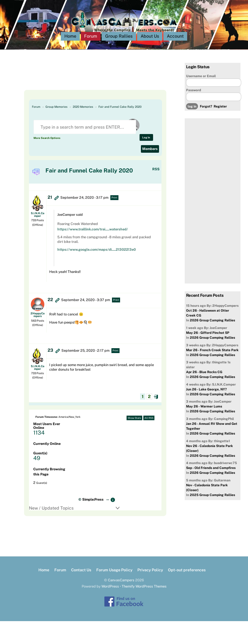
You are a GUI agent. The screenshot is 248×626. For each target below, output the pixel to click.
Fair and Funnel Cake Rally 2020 (119, 111)
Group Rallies (119, 41)
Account (175, 41)
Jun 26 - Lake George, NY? (206, 394)
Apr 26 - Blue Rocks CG (204, 377)
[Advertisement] (90, 81)
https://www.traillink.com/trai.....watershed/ (92, 234)
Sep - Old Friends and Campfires (211, 473)
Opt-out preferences (187, 574)
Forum (90, 41)
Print (114, 202)
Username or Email (201, 81)
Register (220, 111)
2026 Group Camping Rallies (212, 325)
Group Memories (56, 111)
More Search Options (47, 142)
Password (193, 95)
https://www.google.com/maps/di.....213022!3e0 (96, 254)
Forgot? (206, 111)
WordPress (110, 591)
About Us (150, 41)
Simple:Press (93, 504)
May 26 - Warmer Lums (204, 411)
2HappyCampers (38, 319)
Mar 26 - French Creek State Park (212, 355)
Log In (146, 142)
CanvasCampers (121, 585)
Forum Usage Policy (114, 574)
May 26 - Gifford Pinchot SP (207, 338)
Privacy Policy (150, 574)
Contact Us (81, 574)
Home (70, 41)
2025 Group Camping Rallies (212, 500)
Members (150, 154)
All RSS (148, 422)
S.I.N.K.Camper (37, 219)
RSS (156, 174)
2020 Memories (83, 111)
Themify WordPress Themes (144, 591)
